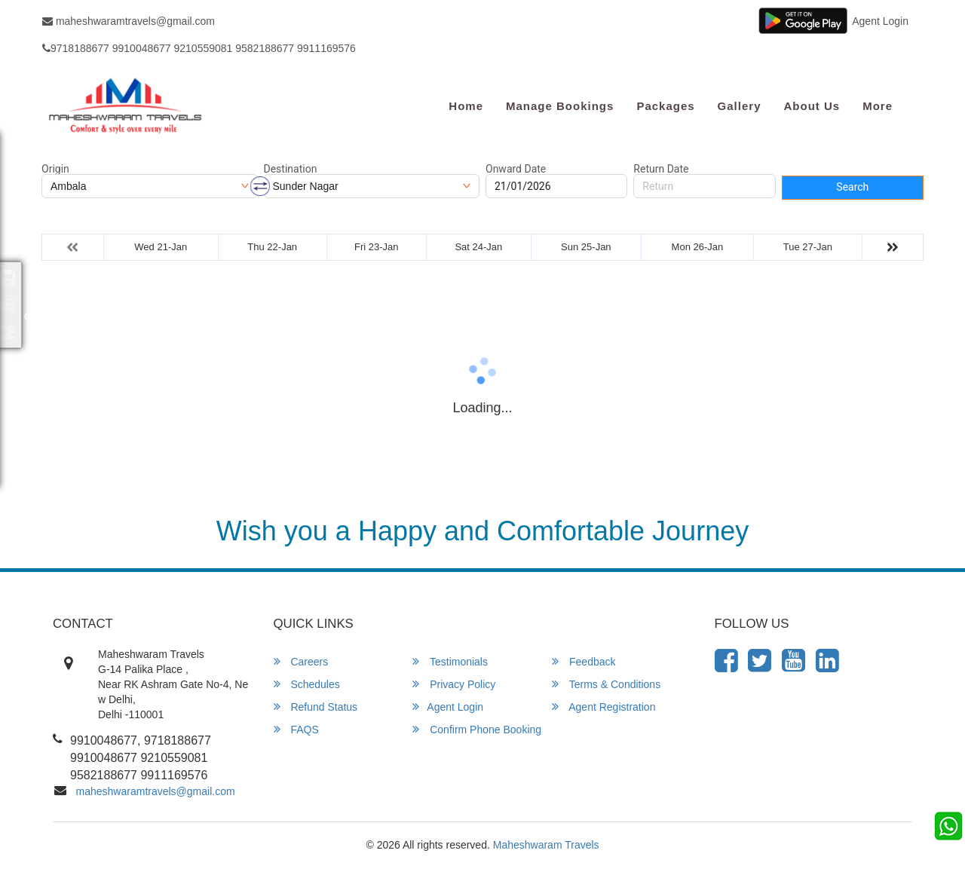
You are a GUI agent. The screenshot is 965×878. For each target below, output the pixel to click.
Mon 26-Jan (698, 246)
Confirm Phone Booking (476, 729)
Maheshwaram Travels (546, 845)
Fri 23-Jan (376, 246)
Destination (290, 169)
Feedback (583, 661)
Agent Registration (603, 706)
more (877, 105)
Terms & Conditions (606, 684)
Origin (55, 169)
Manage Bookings (560, 105)
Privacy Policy (453, 684)
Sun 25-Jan (586, 246)
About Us (811, 105)
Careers (301, 661)
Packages (665, 105)
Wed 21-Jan (160, 246)
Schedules (307, 684)
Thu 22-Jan (272, 246)
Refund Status (316, 706)
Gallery (739, 105)
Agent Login (880, 21)
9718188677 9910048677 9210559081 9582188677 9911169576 (199, 48)
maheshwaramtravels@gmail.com (128, 21)
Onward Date (516, 169)
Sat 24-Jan (478, 246)
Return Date (660, 169)
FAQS (296, 729)
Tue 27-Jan (807, 246)
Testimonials (450, 661)
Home (466, 105)
